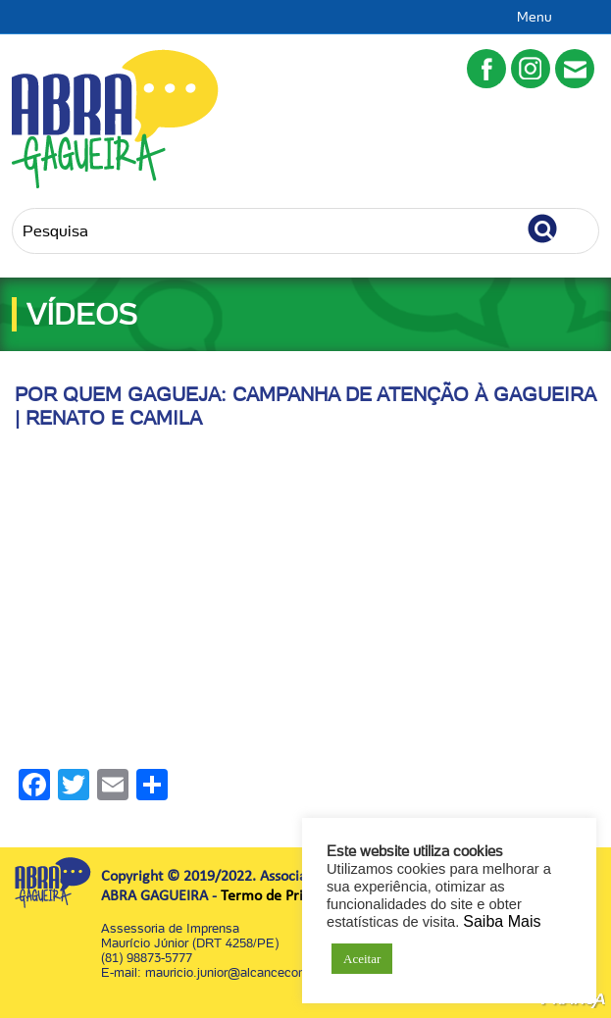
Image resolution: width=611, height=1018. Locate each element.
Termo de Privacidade (290, 896)
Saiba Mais (501, 921)
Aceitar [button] (362, 958)
